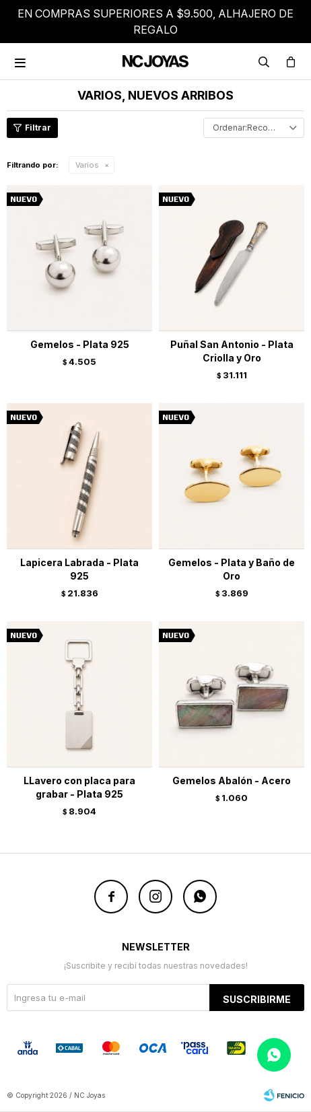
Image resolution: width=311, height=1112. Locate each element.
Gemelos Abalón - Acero (231, 780)
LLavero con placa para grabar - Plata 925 (79, 787)
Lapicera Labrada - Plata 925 (79, 569)
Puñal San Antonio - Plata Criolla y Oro (231, 351)
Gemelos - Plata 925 (79, 344)
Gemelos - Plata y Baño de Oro (231, 569)
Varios (87, 165)
